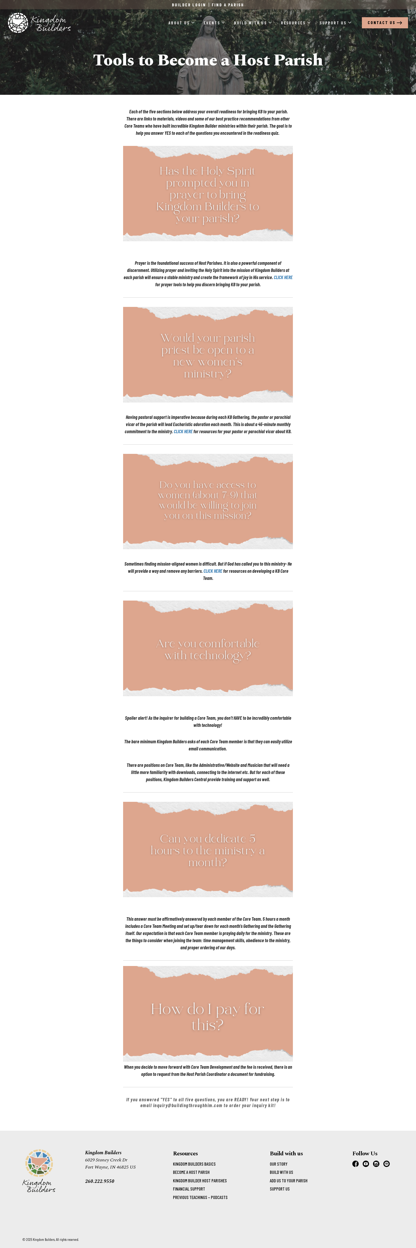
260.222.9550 (99, 1181)
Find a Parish (228, 4)
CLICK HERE (283, 277)
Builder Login (189, 4)
